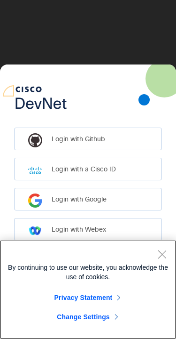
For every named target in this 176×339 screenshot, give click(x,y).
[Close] (162, 254)
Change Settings (83, 317)
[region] (88, 289)
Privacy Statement (83, 297)
